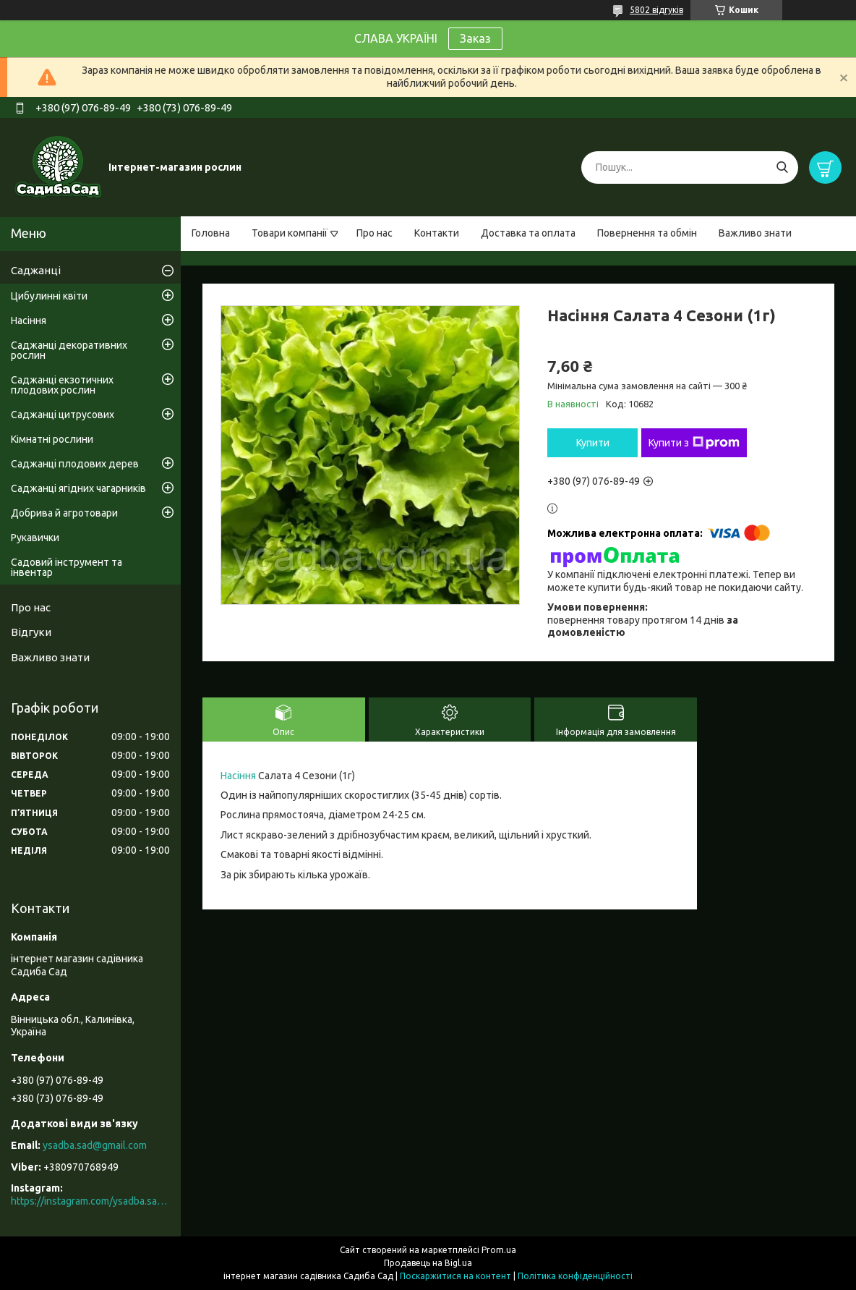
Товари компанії (290, 233)
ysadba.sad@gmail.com (95, 1145)
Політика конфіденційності (575, 1276)
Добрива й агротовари (64, 513)
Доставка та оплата (528, 233)
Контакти (436, 233)
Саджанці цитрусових (62, 414)
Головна (211, 233)
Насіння (238, 775)
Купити (592, 443)
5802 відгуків (656, 9)
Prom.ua (499, 1250)
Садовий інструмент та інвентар (66, 567)
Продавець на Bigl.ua (428, 1263)
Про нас (374, 233)
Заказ (475, 38)
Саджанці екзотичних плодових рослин (62, 385)
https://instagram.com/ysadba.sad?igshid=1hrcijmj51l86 (90, 1201)
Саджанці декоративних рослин (69, 350)
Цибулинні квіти (49, 296)
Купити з (694, 442)
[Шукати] (782, 167)
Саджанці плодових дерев (75, 464)
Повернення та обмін (647, 233)
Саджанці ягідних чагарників (78, 488)
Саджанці (36, 270)
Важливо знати (755, 233)
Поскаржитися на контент (455, 1276)
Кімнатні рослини (52, 439)
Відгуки (31, 632)
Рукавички (35, 537)
